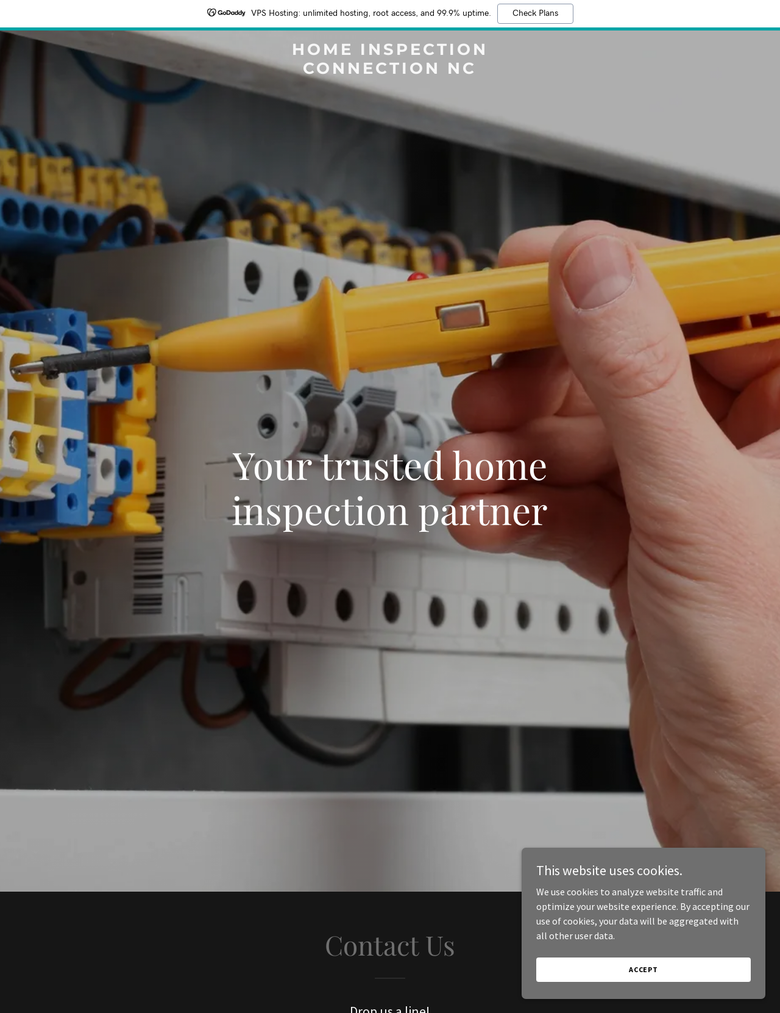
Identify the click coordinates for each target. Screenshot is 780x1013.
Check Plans (535, 13)
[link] (390, 70)
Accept (643, 969)
